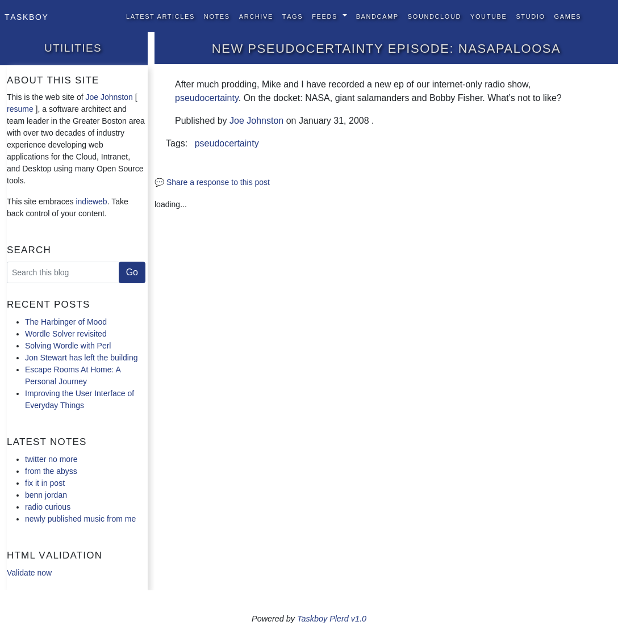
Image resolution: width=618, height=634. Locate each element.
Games (568, 15)
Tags (292, 15)
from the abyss (51, 471)
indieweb (91, 201)
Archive (256, 15)
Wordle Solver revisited (66, 333)
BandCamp (377, 15)
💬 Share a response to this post (212, 182)
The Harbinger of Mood (66, 321)
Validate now (29, 572)
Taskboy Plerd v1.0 (331, 618)
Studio (530, 15)
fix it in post (45, 483)
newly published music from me (80, 518)
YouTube (488, 15)
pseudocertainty (207, 98)
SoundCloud (434, 15)
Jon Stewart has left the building (81, 357)
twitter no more (51, 459)
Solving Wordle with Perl (68, 345)
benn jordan (46, 494)
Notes (217, 15)
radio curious (47, 506)
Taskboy (26, 16)
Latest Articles (160, 15)
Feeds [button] (326, 15)
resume (20, 109)
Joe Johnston (109, 97)
